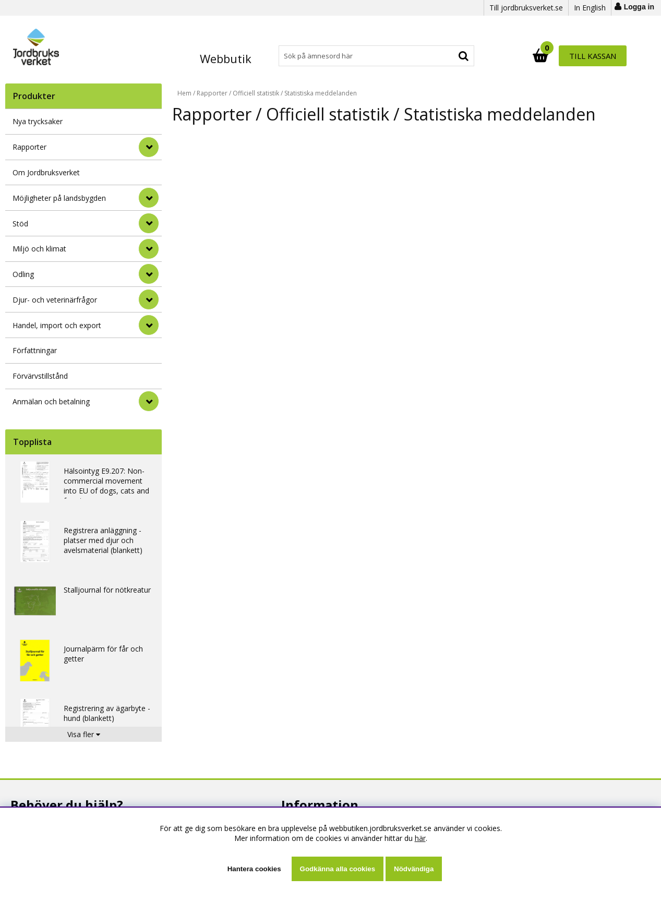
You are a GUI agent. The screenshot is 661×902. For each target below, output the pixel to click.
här (420, 838)
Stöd (20, 223)
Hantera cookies (254, 869)
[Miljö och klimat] (148, 248)
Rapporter (29, 147)
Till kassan (592, 56)
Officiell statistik (256, 93)
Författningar (35, 350)
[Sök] (376, 55)
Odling (23, 274)
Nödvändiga (414, 869)
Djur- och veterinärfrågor (55, 300)
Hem (184, 93)
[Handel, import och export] (148, 325)
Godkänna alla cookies (337, 869)
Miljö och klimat (39, 249)
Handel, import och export (57, 325)
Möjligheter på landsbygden (59, 198)
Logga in (639, 7)
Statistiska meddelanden (320, 93)
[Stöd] (148, 223)
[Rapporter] (148, 147)
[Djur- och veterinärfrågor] (148, 299)
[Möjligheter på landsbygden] (148, 197)
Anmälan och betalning (51, 401)
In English (590, 8)
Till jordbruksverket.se (526, 8)
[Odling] (148, 273)
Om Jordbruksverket (46, 172)
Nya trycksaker (38, 121)
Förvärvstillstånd (40, 376)
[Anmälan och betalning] (148, 401)
